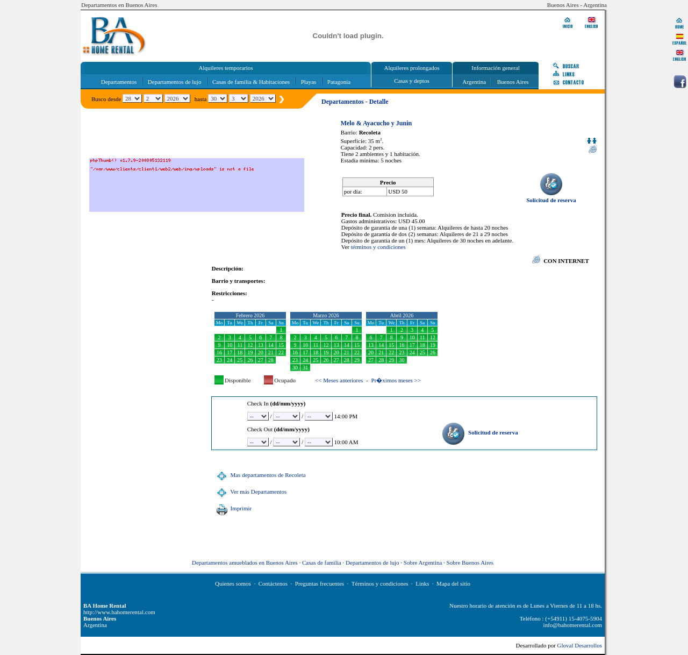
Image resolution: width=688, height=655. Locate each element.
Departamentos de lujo (175, 82)
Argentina (474, 82)
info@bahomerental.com (572, 625)
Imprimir (233, 508)
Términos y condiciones (380, 583)
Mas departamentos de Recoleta (260, 475)
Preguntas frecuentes (319, 583)
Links (422, 583)
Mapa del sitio (453, 583)
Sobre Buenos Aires (470, 562)
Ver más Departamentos (250, 491)
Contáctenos (273, 583)
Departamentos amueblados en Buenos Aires (245, 562)
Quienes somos (233, 583)
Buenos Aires (513, 82)
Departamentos (119, 82)
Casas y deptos (411, 80)
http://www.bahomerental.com (119, 612)
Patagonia (338, 82)
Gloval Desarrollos (579, 645)
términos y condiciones (378, 247)
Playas (309, 82)
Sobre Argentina (423, 562)
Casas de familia (321, 562)
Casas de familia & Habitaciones (251, 82)
